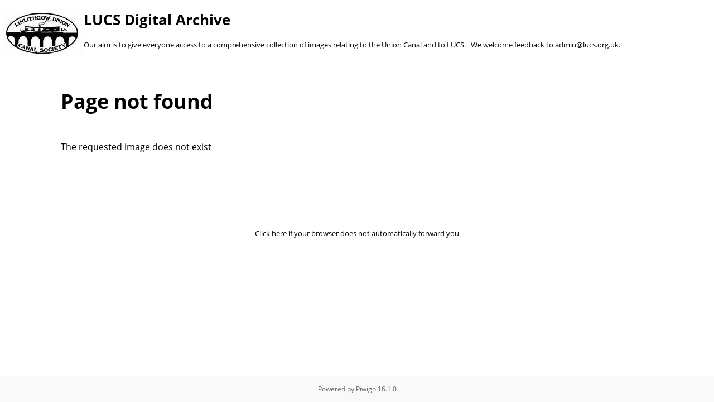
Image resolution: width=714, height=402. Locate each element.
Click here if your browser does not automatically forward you (357, 233)
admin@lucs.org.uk (587, 45)
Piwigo (366, 389)
